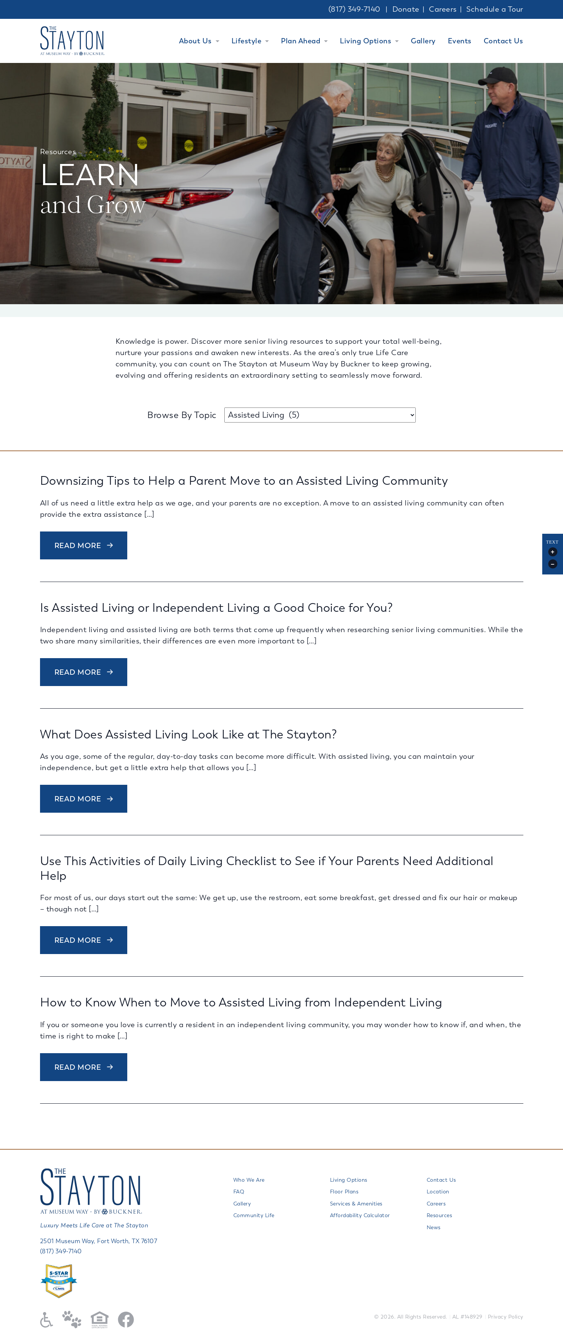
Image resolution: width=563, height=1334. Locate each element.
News (434, 1227)
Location (438, 1192)
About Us (195, 41)
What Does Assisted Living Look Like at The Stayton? (188, 734)
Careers (443, 9)
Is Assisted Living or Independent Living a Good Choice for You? (216, 608)
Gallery (423, 41)
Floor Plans (344, 1192)
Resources (439, 1215)
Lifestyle (246, 41)
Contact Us (503, 41)
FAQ (239, 1192)
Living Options (365, 41)
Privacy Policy (505, 1317)
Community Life (254, 1215)
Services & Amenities (356, 1204)
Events (460, 41)
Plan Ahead (300, 41)
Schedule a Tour (494, 9)
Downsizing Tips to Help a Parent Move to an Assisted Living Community (244, 481)
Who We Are (249, 1180)
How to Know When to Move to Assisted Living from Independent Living (241, 1002)
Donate (406, 9)
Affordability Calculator (360, 1215)
